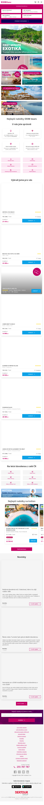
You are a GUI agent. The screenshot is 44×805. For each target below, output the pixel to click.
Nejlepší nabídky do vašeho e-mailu (22, 711)
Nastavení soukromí (22, 760)
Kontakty (21, 738)
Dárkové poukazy (21, 736)
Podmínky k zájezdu (22, 752)
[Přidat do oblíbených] (35, 506)
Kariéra (21, 756)
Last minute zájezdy (22, 727)
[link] (33, 540)
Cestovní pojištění (21, 747)
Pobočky (22, 741)
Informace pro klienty (21, 754)
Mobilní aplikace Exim (21, 745)
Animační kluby (21, 734)
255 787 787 (23, 766)
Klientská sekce (21, 743)
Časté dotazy (21, 749)
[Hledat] (38, 2)
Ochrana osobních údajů (22, 758)
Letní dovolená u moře (21, 729)
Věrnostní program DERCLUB (21, 732)
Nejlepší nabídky (22, 118)
